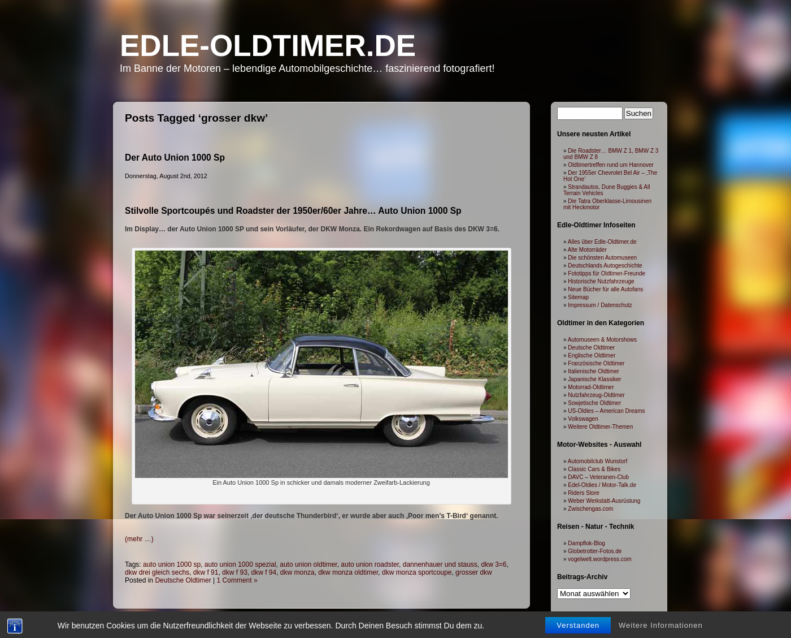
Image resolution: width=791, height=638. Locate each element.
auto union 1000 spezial (240, 564)
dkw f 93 (234, 572)
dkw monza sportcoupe (416, 572)
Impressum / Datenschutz (600, 305)
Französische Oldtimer (596, 363)
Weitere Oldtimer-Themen (600, 427)
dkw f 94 (263, 572)
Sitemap (578, 297)
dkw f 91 (206, 572)
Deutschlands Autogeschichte (605, 265)
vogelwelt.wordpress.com (599, 559)
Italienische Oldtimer (593, 371)
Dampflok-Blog (586, 543)
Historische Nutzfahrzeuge (601, 281)
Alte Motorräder (587, 250)
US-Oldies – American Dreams (606, 411)
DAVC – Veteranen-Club (598, 477)
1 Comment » (237, 580)
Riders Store (583, 493)
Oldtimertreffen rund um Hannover (611, 165)
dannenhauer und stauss (440, 564)
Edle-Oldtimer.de (268, 45)
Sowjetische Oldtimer (594, 403)
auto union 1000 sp (172, 564)
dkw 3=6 (494, 564)
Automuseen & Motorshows (602, 340)
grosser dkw (473, 572)
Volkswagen (583, 419)
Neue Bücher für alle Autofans (605, 289)
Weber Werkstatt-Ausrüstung (604, 501)
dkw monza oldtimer (348, 572)
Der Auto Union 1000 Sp (175, 157)
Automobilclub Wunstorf (597, 461)
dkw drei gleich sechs (157, 572)
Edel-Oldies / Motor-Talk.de (602, 485)
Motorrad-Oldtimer (591, 387)
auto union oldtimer (308, 564)
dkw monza (297, 572)
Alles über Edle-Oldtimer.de (602, 242)
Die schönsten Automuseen (602, 258)
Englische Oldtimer (591, 355)
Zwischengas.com (590, 509)
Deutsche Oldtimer (183, 580)
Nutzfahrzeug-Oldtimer (596, 395)
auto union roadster (370, 564)
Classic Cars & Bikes (594, 469)
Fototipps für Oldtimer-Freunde (606, 273)
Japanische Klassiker (594, 379)
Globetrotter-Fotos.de (594, 551)
